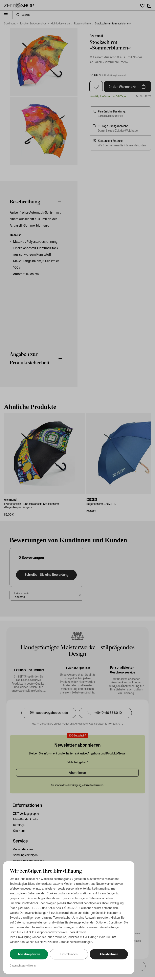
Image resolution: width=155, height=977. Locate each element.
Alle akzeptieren (29, 954)
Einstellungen (69, 954)
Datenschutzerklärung (23, 965)
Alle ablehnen (108, 954)
